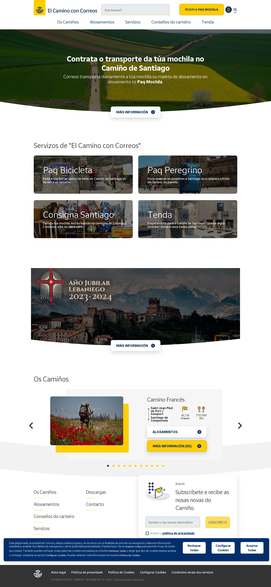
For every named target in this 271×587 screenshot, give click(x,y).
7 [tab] (141, 466)
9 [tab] (152, 466)
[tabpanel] (135, 424)
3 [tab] (119, 466)
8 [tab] (146, 466)
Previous (31, 426)
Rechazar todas (194, 548)
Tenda (208, 21)
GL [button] (235, 9)
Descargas (96, 492)
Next (240, 426)
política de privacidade (178, 533)
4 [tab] (124, 466)
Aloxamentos (102, 21)
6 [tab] (135, 466)
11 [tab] (163, 466)
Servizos (132, 21)
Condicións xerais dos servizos (192, 572)
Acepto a (172, 533)
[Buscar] (135, 9)
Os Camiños (68, 21)
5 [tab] (130, 466)
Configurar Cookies (153, 572)
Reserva (201, 9)
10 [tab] (157, 466)
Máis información (132, 112)
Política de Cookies (121, 572)
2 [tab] (113, 466)
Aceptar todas (252, 548)
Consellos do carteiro (171, 21)
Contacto (95, 504)
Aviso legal (58, 572)
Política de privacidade (87, 572)
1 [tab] (108, 466)
